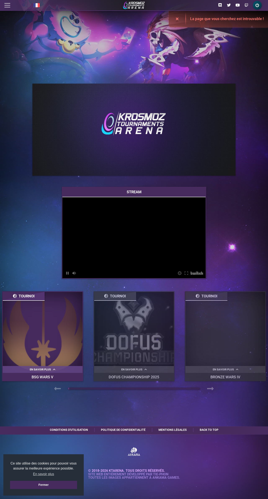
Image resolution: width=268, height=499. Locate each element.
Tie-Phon (160, 474)
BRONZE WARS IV (225, 377)
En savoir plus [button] (43, 474)
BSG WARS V (42, 377)
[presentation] (57, 389)
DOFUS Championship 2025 (134, 377)
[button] (68, 389)
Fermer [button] (44, 484)
